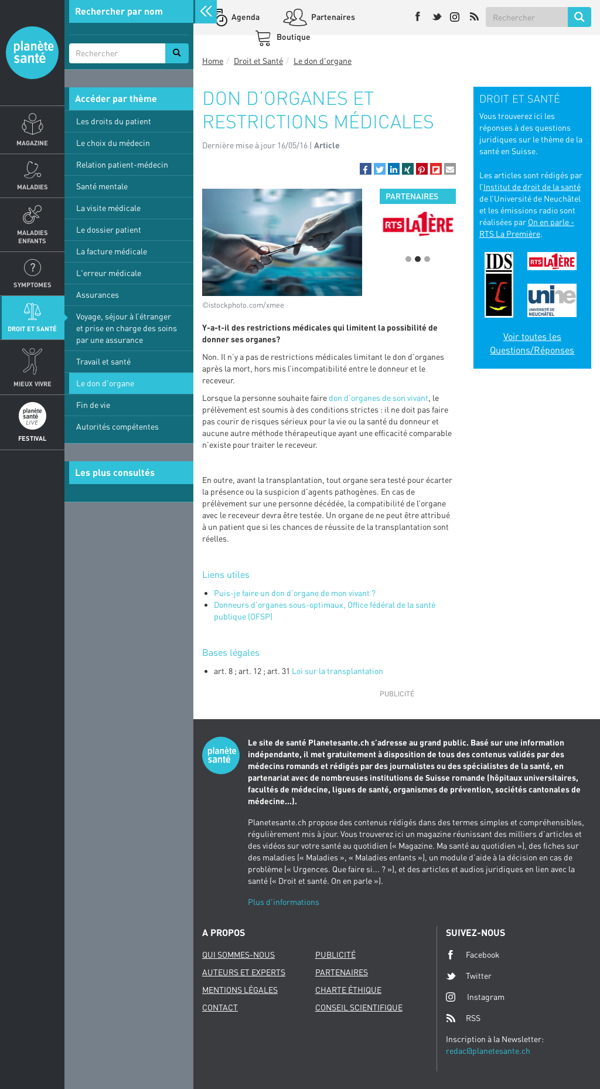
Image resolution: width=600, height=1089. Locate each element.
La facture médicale (111, 251)
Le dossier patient (108, 229)
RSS (463, 1018)
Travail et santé (103, 361)
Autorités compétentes (117, 426)
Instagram (475, 997)
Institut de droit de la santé (532, 187)
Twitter (469, 976)
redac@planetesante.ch (488, 1051)
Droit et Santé (32, 328)
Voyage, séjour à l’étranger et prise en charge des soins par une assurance (126, 328)
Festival (32, 438)
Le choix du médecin (113, 143)
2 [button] (418, 259)
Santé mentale (102, 186)
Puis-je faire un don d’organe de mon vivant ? (295, 593)
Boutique (293, 37)
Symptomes (32, 284)
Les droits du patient (113, 121)
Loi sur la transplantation (337, 671)
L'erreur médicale (108, 273)
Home (212, 61)
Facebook (473, 955)
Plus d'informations (283, 902)
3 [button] (427, 259)
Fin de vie (93, 405)
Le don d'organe (105, 383)
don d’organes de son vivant (378, 398)
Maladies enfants (32, 236)
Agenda (245, 17)
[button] (365, 169)
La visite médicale (108, 208)
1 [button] (408, 259)
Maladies (32, 186)
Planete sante (32, 52)
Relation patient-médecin (122, 164)
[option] (417, 227)
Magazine (32, 143)
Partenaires (332, 17)
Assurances (97, 295)
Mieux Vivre (32, 383)
